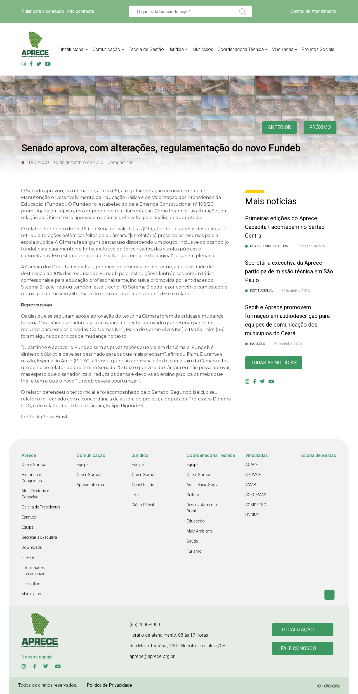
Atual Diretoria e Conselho (35, 494)
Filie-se (28, 557)
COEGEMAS (255, 495)
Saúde (192, 541)
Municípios (31, 594)
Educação (196, 521)
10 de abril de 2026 (312, 246)
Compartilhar (120, 162)
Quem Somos (34, 464)
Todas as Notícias (274, 363)
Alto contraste (80, 11)
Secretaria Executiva (39, 537)
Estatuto (29, 517)
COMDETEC (255, 505)
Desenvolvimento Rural (202, 508)
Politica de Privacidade (109, 685)
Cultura (193, 495)
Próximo (320, 127)
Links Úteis (31, 584)
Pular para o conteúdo (43, 11)
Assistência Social (203, 484)
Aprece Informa (90, 484)
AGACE (251, 464)
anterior (279, 127)
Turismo (194, 551)
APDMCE (253, 474)
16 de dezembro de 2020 (78, 162)
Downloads (32, 547)
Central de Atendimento (313, 11)
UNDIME (252, 515)
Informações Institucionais (33, 570)
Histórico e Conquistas (32, 477)
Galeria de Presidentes (41, 507)
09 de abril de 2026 (288, 344)
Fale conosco (298, 648)
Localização (298, 630)
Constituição (143, 484)
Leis (135, 495)
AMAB (250, 484)
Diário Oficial (143, 505)
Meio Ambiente (200, 531)
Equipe (27, 527)
